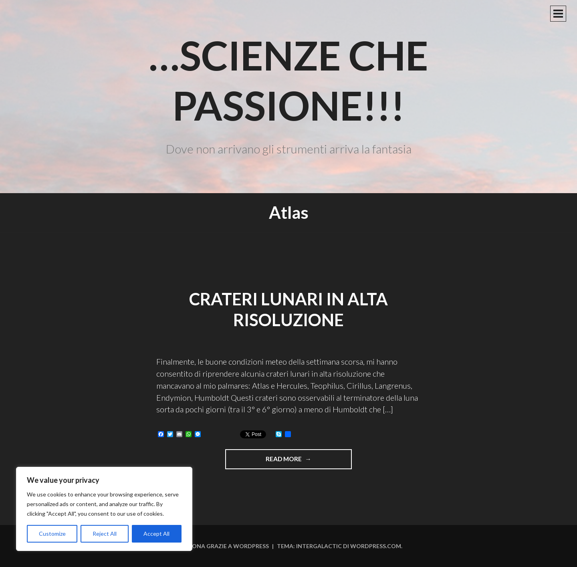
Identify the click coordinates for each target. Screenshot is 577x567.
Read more (306, 461)
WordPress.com (375, 546)
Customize (52, 533)
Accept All (156, 533)
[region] (104, 509)
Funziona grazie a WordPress (222, 546)
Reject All (105, 533)
